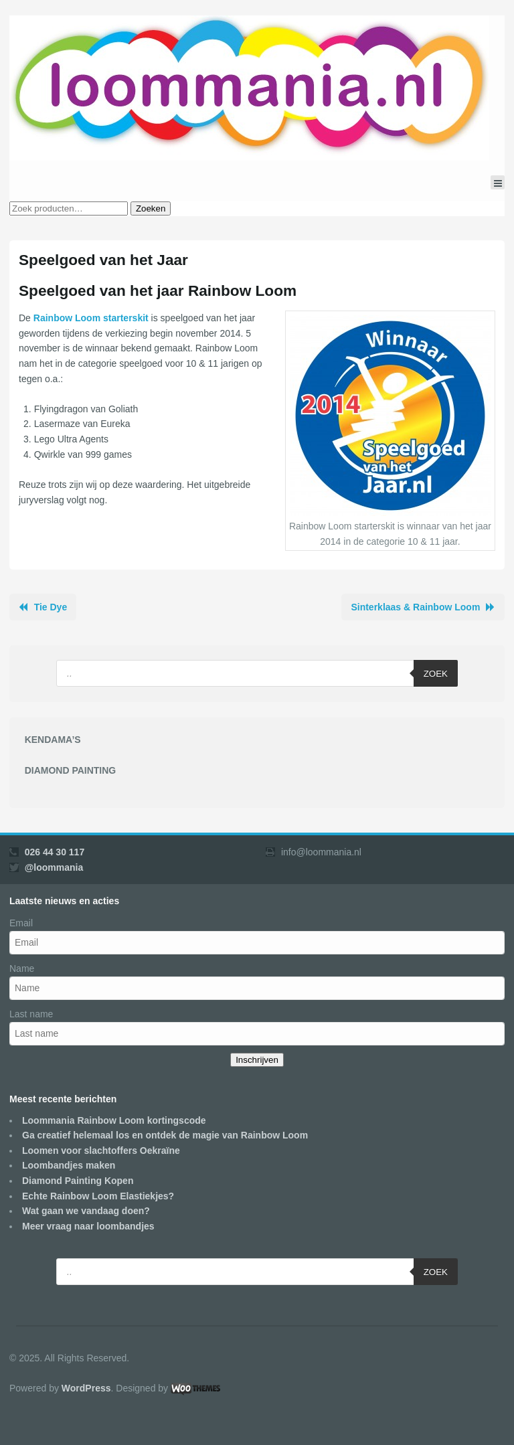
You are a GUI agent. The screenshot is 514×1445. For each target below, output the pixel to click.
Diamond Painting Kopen (77, 1180)
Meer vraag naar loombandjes (88, 1226)
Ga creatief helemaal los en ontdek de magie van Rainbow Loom (165, 1135)
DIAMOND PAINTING (70, 770)
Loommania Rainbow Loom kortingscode (114, 1120)
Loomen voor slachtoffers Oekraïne (101, 1150)
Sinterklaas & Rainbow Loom (415, 607)
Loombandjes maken (68, 1165)
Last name (31, 1014)
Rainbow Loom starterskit (91, 318)
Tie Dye (51, 607)
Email (21, 923)
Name (21, 968)
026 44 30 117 (55, 852)
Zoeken (150, 208)
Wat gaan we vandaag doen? (86, 1210)
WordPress (86, 1388)
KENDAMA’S (53, 739)
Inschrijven (257, 1060)
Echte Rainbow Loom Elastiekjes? (98, 1196)
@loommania (54, 867)
